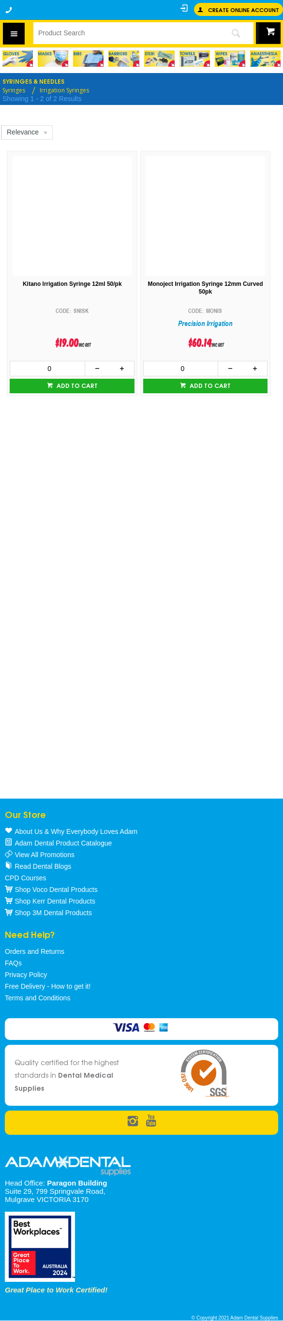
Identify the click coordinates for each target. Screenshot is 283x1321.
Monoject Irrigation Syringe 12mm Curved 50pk (205, 288)
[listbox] (26, 132)
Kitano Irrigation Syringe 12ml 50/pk (72, 284)
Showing (41, 99)
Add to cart (76, 385)
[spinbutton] (47, 368)
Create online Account (243, 9)
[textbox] (125, 33)
